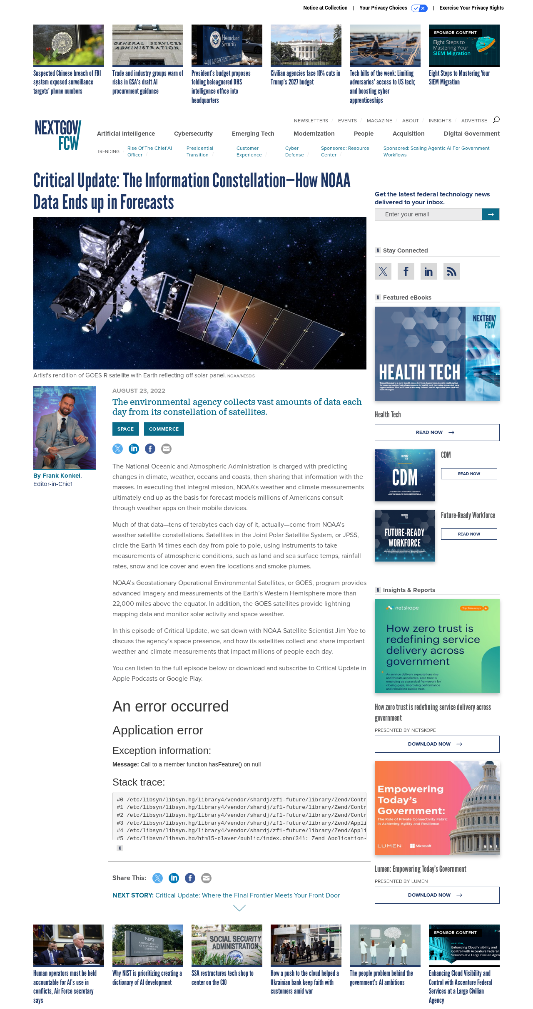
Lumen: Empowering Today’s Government (420, 869)
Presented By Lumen (401, 881)
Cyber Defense (294, 151)
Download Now (437, 744)
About (410, 120)
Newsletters (311, 120)
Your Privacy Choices (394, 8)
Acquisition (409, 133)
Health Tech (388, 414)
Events (347, 120)
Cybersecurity (193, 133)
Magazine (379, 120)
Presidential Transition (200, 151)
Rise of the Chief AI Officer (149, 151)
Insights (440, 120)
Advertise (474, 120)
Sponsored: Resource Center (345, 151)
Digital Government (472, 133)
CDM (446, 455)
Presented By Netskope (405, 730)
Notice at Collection (325, 8)
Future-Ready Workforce (468, 515)
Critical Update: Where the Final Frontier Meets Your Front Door (247, 895)
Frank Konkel (61, 475)
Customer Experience (249, 151)
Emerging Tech (253, 133)
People (364, 133)
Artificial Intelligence (126, 133)
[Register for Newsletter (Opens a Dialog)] (490, 214)
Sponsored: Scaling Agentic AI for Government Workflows (437, 151)
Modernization (314, 133)
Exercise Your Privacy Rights (472, 8)
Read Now (437, 432)
